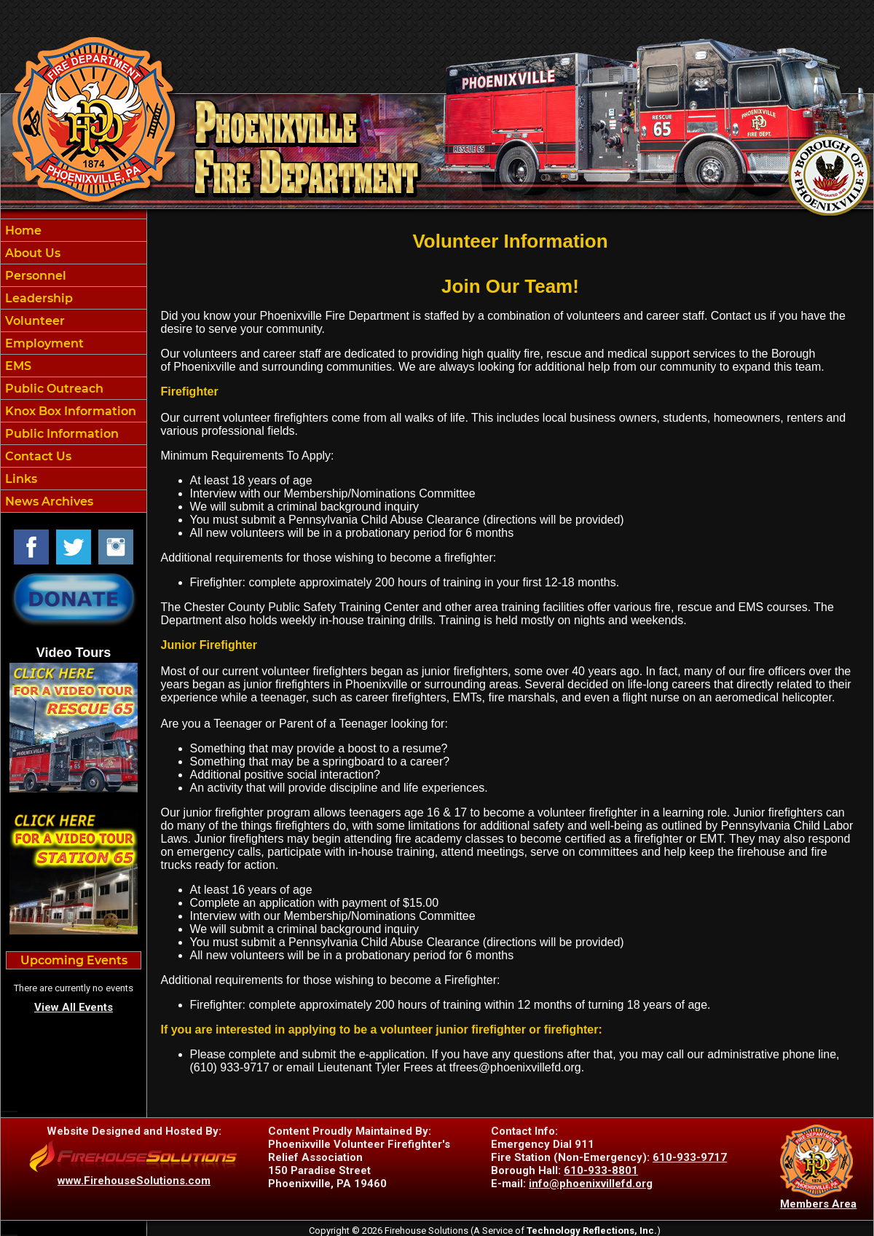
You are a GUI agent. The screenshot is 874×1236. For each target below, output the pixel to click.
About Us (31, 253)
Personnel (34, 276)
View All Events (73, 1007)
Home (22, 230)
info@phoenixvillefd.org (591, 1183)
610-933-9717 (690, 1157)
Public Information (60, 434)
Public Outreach (52, 388)
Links (19, 479)
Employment (43, 343)
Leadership (37, 298)
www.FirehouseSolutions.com (134, 1180)
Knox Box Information (69, 411)
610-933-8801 (601, 1170)
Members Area (818, 1204)
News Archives (47, 501)
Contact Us (36, 456)
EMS (16, 366)
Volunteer (33, 321)
